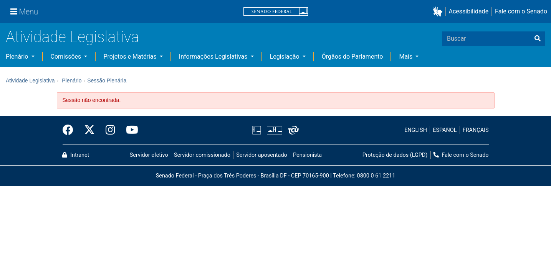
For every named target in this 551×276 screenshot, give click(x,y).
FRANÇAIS (476, 130)
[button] (439, 12)
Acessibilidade (469, 11)
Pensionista (307, 155)
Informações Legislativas (214, 56)
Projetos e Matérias (130, 56)
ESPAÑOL (445, 130)
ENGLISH (415, 130)
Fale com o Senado (521, 11)
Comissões (67, 56)
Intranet (75, 155)
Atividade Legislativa (72, 37)
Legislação (285, 56)
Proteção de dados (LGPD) (395, 155)
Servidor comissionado (202, 155)
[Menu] (24, 11)
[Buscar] (537, 39)
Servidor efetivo (149, 155)
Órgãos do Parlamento (352, 56)
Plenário (18, 56)
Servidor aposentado (261, 155)
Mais (406, 56)
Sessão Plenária (106, 80)
